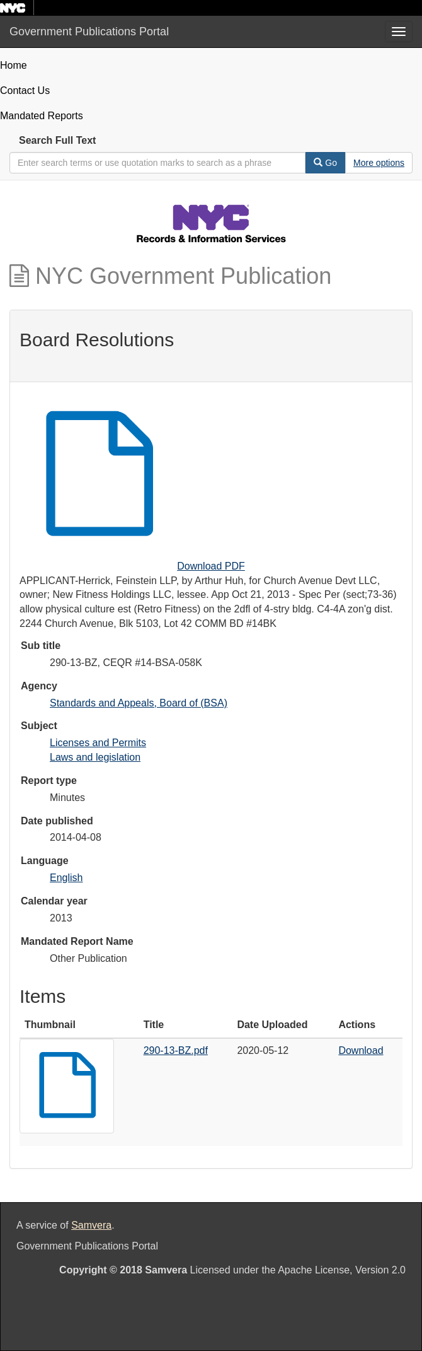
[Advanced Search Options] (379, 162)
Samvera (91, 1225)
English (66, 877)
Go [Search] (325, 163)
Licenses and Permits (98, 742)
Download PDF (211, 566)
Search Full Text (57, 140)
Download (360, 1050)
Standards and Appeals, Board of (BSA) (138, 703)
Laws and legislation (95, 757)
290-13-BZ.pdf (176, 1050)
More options (378, 163)
